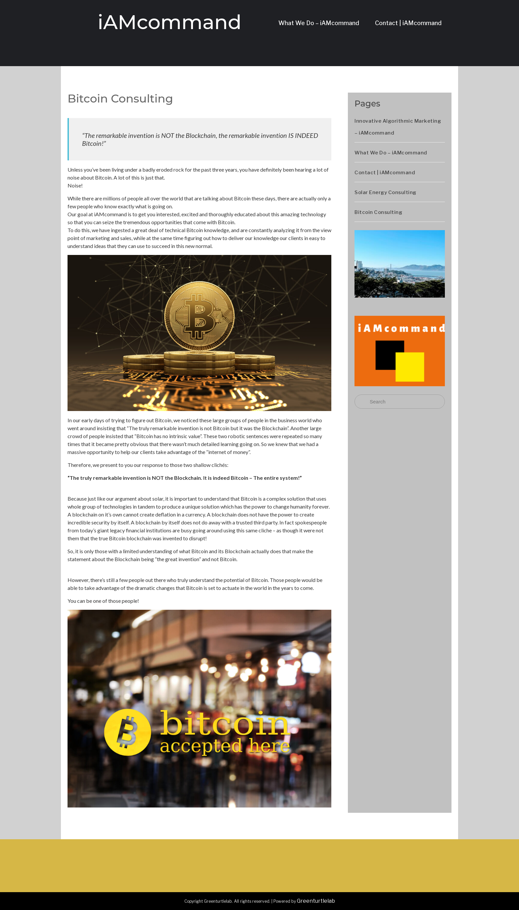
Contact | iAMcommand (408, 23)
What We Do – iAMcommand (318, 23)
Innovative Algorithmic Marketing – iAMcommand (397, 127)
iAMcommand (169, 22)
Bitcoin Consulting (378, 212)
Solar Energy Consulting (385, 192)
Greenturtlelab (316, 901)
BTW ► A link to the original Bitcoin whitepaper (122, 567)
